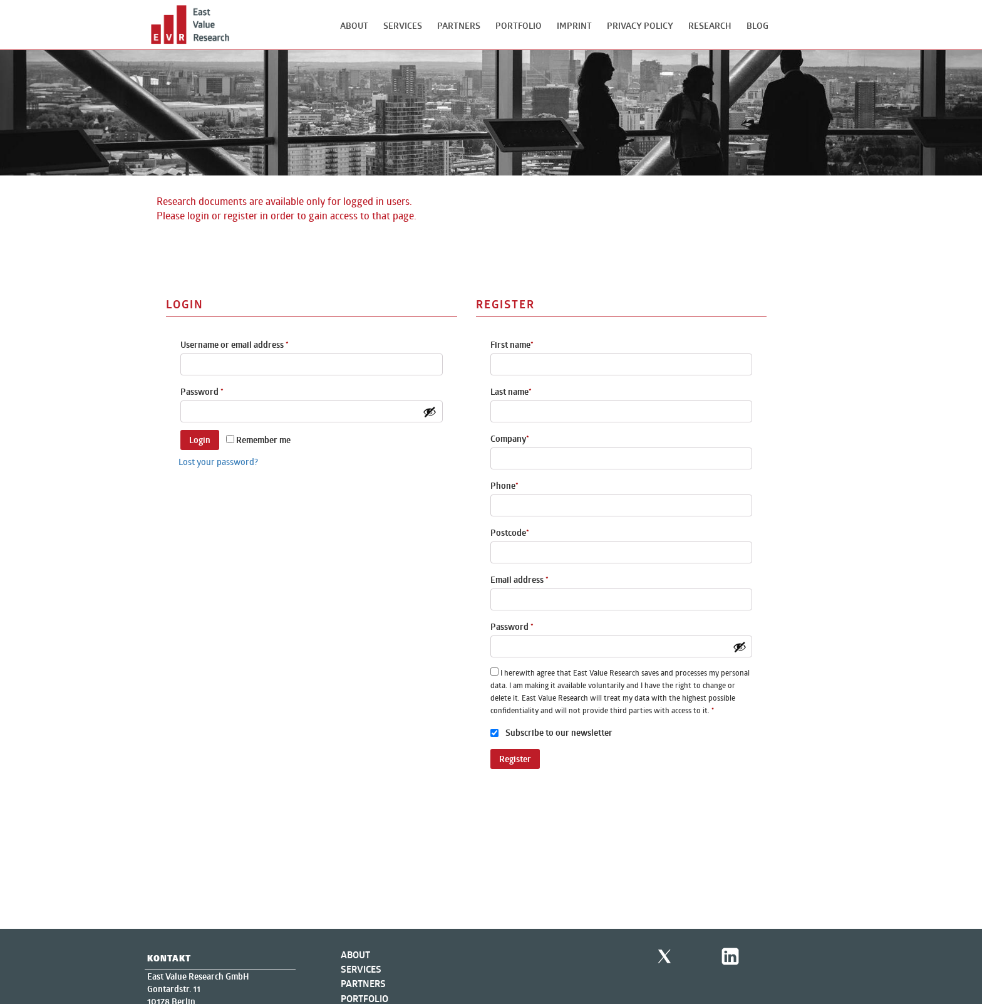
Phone (504, 485)
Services (402, 25)
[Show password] (430, 412)
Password (202, 391)
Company (509, 438)
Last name (511, 391)
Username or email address (234, 344)
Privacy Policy (640, 25)
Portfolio (518, 25)
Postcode (509, 532)
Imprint (574, 25)
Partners (458, 25)
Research (709, 25)
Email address (519, 579)
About (354, 25)
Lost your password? (218, 462)
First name (512, 344)
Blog (757, 25)
